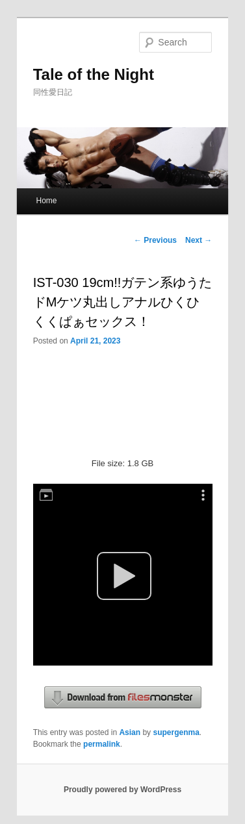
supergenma (176, 732)
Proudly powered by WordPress (122, 789)
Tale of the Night (93, 74)
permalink (101, 744)
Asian (129, 732)
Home (46, 200)
